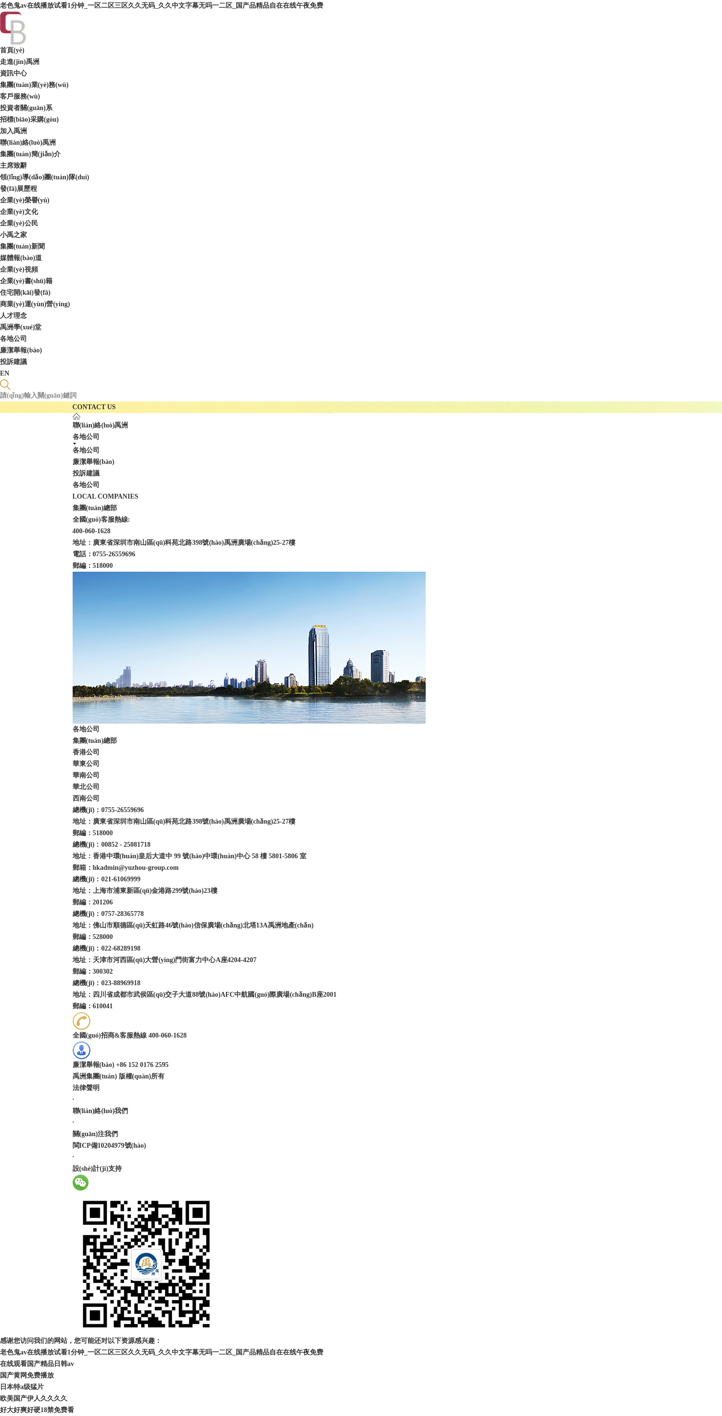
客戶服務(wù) (20, 96)
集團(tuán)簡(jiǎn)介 (30, 154)
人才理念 (13, 315)
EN (4, 373)
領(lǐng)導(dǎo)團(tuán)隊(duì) (44, 177)
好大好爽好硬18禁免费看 (37, 1410)
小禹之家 (13, 234)
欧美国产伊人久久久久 (33, 1398)
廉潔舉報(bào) (21, 350)
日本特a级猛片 (22, 1387)
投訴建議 (13, 361)
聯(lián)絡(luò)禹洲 (28, 142)
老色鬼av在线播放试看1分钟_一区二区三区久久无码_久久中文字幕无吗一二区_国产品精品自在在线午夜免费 (161, 5)
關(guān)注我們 (95, 1134)
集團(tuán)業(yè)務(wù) (34, 84)
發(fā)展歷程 (18, 188)
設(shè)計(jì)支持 (97, 1168)
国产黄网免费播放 (27, 1375)
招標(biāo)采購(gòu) (29, 119)
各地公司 (13, 338)
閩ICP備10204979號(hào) (109, 1145)
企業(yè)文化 (19, 211)
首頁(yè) (12, 50)
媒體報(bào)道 (21, 258)
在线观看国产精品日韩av (37, 1363)
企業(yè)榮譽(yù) (25, 200)
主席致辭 (13, 165)
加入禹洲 (13, 131)
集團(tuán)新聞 (22, 246)
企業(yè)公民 (19, 223)
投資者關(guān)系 (26, 108)
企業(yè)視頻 (19, 269)
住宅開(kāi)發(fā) (25, 292)
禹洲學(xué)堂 (20, 327)
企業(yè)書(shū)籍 (26, 281)
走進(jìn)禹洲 (19, 61)
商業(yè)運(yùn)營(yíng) (35, 304)
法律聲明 (86, 1087)
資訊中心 (13, 73)
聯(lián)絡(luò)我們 (100, 1111)
